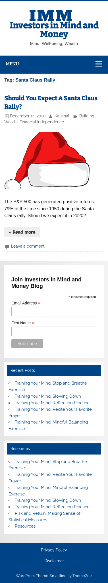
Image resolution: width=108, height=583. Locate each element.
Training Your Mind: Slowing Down (48, 396)
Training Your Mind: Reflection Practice (52, 402)
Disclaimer (54, 561)
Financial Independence (42, 122)
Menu (12, 64)
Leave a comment (28, 246)
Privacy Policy (54, 550)
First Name (22, 323)
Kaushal (62, 116)
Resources (25, 526)
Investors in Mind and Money (54, 29)
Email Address (25, 303)
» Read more (22, 232)
